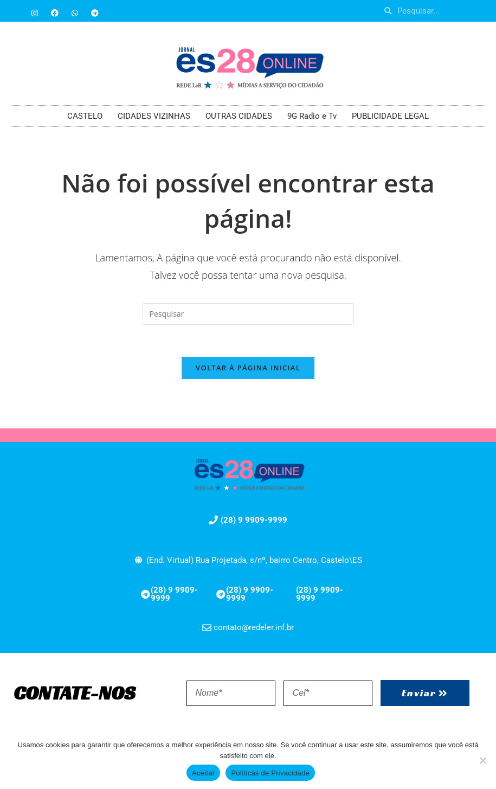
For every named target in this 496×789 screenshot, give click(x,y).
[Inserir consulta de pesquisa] (248, 314)
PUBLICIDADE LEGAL (390, 116)
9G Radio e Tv (312, 116)
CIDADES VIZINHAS (154, 116)
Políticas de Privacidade (270, 773)
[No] (482, 760)
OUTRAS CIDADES (238, 116)
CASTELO (84, 116)
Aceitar (203, 773)
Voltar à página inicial (248, 369)
